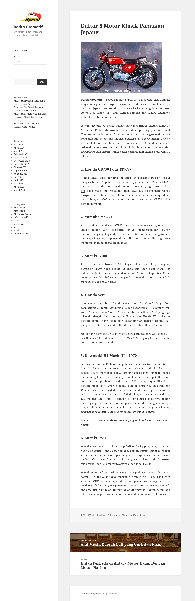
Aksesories (19, 207)
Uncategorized (21, 233)
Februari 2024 (21, 154)
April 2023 (19, 186)
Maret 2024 (19, 151)
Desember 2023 (22, 160)
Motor (17, 61)
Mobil (17, 56)
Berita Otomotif (28, 26)
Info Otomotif (21, 50)
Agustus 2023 (20, 173)
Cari (16, 77)
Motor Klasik (139, 514)
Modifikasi (19, 223)
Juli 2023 (18, 177)
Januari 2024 (20, 157)
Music (17, 230)
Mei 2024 (18, 144)
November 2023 (22, 164)
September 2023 (22, 170)
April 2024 (19, 147)
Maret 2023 (19, 190)
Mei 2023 (18, 183)
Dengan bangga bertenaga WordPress (100, 593)
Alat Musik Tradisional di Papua (30, 113)
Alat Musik (19, 210)
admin (102, 514)
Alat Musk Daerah (23, 214)
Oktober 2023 (21, 167)
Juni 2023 (18, 180)
